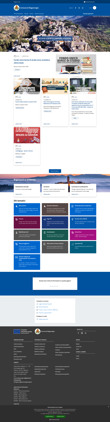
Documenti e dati (18, 359)
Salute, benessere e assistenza (62, 352)
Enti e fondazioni (18, 351)
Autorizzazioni (58, 355)
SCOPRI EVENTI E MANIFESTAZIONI (55, 38)
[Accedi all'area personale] (89, 2)
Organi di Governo (18, 344)
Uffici (15, 349)
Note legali (57, 371)
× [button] (108, 406)
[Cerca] (94, 7)
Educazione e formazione (40, 354)
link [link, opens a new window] (68, 413)
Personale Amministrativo (20, 356)
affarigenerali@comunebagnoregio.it (23, 382)
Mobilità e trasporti (39, 351)
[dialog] (55, 413)
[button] (55, 419)
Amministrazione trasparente (62, 366)
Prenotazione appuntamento (41, 366)
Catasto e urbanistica (40, 349)
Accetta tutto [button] (49, 416)
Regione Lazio (17, 2)
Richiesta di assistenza (40, 374)
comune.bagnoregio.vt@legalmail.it (22, 378)
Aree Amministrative (19, 346)
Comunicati (78, 346)
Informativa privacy (60, 369)
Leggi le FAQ (37, 371)
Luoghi (77, 356)
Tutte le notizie (55, 171)
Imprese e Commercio (40, 346)
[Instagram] (78, 8)
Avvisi (17, 56)
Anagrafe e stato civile (40, 344)
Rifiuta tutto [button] (60, 416)
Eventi (77, 358)
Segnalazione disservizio (40, 369)
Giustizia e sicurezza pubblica (62, 345)
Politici (15, 354)
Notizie (46, 97)
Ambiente (57, 350)
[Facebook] (75, 8)
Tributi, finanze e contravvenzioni (63, 347)
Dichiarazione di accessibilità (62, 374)
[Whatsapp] (82, 8)
